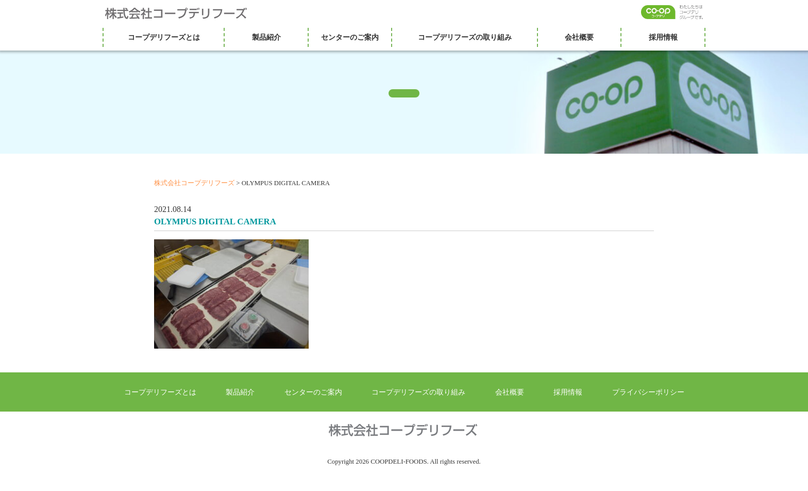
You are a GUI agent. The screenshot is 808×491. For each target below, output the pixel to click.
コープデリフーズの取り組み (465, 37)
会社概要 (579, 37)
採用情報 (663, 37)
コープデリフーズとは (164, 37)
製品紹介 (266, 37)
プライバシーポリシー (648, 392)
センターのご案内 (350, 37)
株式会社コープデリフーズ (182, 13)
